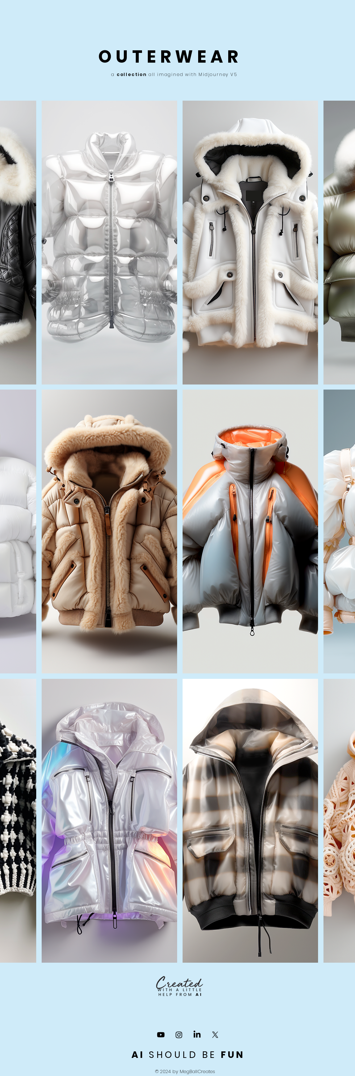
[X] (215, 1034)
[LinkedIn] (197, 1034)
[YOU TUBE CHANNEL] (160, 1034)
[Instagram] (179, 1034)
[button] (109, 242)
